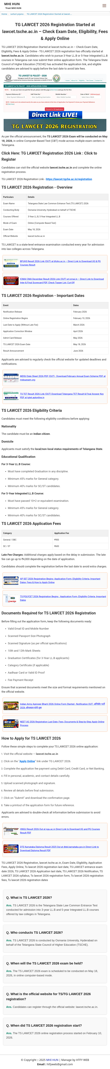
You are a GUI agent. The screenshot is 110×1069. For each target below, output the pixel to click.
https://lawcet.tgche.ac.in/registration (69, 179)
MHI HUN (52, 1060)
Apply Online (27, 761)
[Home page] (12, 6)
